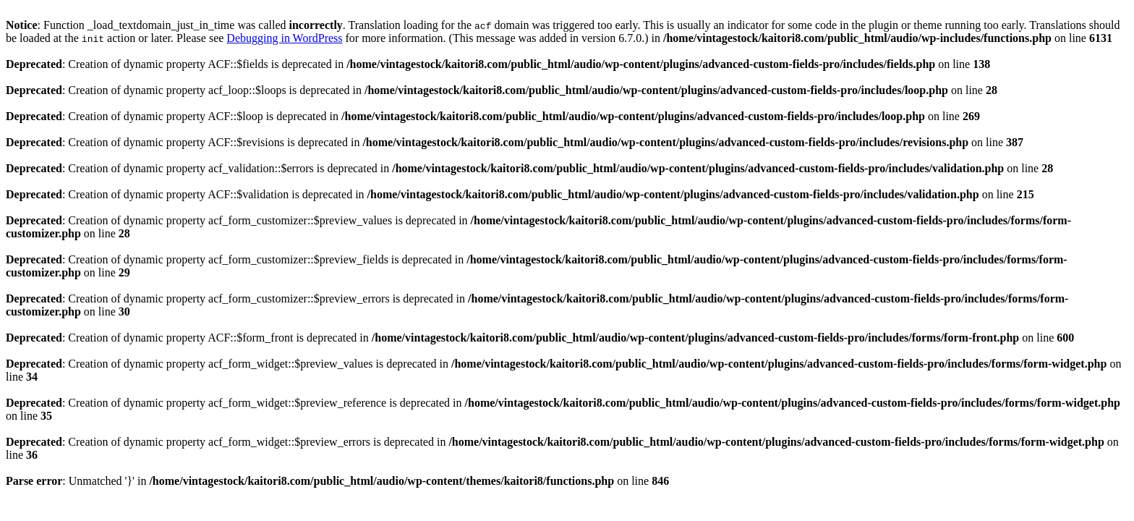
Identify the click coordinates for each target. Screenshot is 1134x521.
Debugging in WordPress (284, 38)
